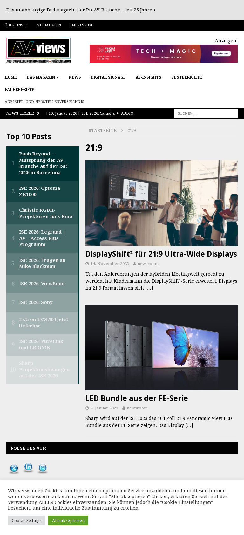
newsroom (148, 263)
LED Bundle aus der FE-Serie (136, 398)
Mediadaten (49, 25)
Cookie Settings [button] (26, 520)
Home (11, 77)
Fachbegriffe (19, 89)
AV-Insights (148, 77)
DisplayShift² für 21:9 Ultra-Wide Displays (161, 254)
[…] (149, 288)
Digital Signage (108, 77)
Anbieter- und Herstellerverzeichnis (44, 102)
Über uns (14, 25)
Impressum (81, 25)
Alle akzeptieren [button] (68, 520)
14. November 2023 (110, 263)
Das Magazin (41, 77)
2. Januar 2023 (104, 408)
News (75, 77)
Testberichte (186, 77)
